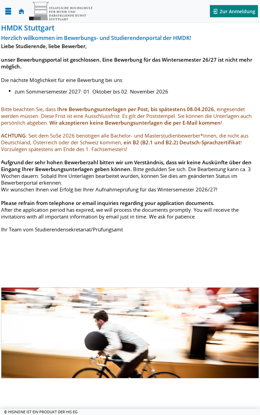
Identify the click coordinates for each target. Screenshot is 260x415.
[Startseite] (21, 11)
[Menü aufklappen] (8, 11)
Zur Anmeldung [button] (236, 11)
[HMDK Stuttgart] (61, 11)
